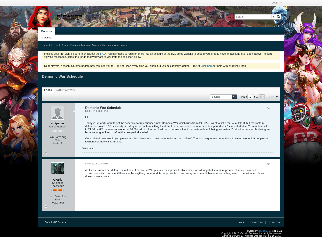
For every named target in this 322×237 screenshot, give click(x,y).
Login (277, 2)
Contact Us (256, 222)
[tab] (48, 90)
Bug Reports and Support (115, 45)
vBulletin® (263, 231)
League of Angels (90, 45)
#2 (268, 164)
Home (45, 45)
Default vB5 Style (55, 222)
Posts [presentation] (48, 90)
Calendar (47, 37)
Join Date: (55, 137)
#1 (268, 107)
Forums (46, 31)
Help (242, 222)
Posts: (56, 143)
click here (207, 65)
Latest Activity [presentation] (65, 90)
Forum (54, 45)
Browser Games (69, 45)
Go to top (274, 222)
